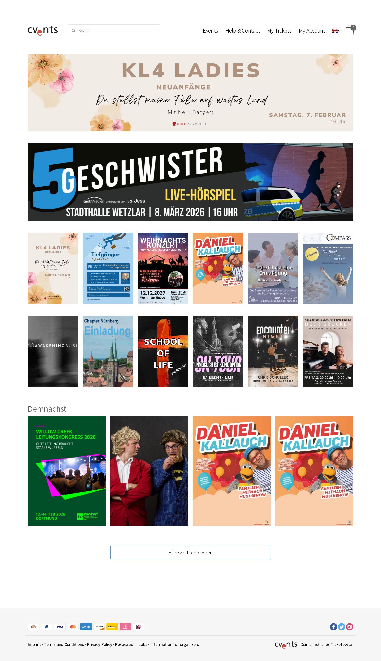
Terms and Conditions (64, 644)
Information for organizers (174, 644)
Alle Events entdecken (191, 552)
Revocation (125, 644)
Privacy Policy (99, 644)
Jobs (143, 644)
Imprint (34, 644)
